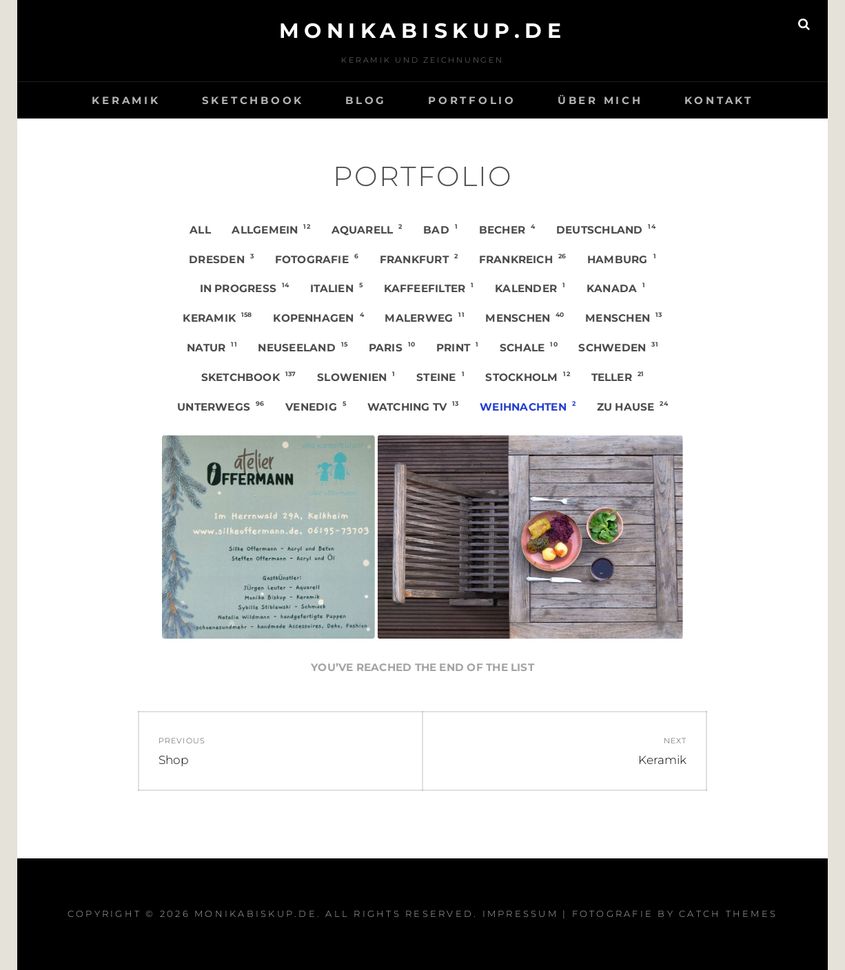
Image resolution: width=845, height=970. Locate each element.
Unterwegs (221, 406)
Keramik (126, 100)
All (200, 229)
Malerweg (424, 317)
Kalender (530, 288)
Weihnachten (528, 406)
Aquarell (367, 229)
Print (457, 347)
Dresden (221, 259)
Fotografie (317, 259)
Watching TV (413, 406)
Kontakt (718, 100)
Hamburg (621, 259)
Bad (440, 229)
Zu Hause (632, 406)
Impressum (520, 913)
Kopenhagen (318, 317)
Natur (212, 347)
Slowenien (356, 377)
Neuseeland (302, 347)
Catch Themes (728, 913)
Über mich (600, 100)
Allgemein (271, 229)
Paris (392, 347)
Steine (440, 377)
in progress (244, 288)
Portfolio (472, 100)
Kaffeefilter (429, 288)
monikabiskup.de (423, 30)
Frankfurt (419, 259)
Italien (336, 288)
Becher (507, 229)
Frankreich (523, 259)
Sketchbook (253, 100)
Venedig (315, 406)
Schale (529, 347)
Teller (617, 377)
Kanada (616, 288)
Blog (366, 100)
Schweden (618, 347)
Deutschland (605, 229)
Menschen (524, 317)
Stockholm (527, 377)
